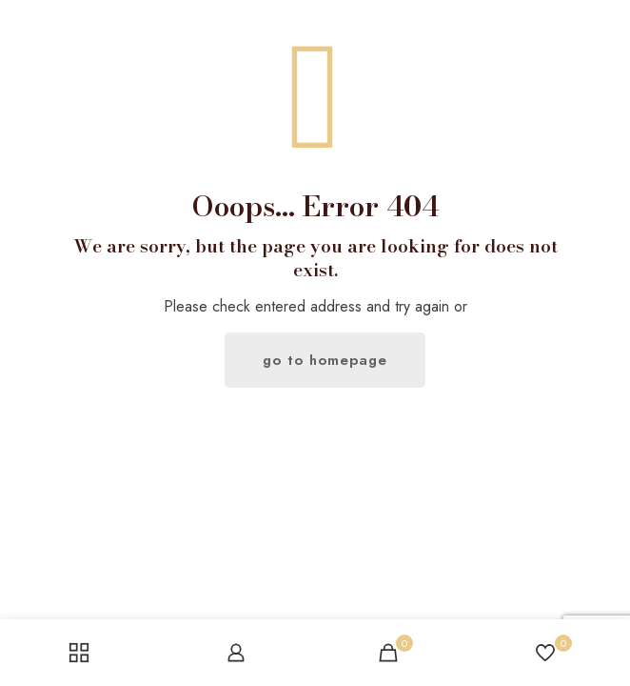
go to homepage (325, 360)
